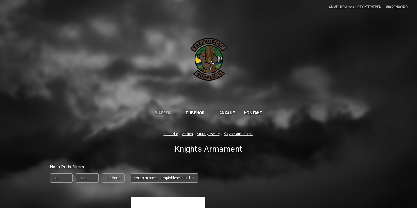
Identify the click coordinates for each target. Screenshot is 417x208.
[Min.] (61, 178)
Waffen (165, 113)
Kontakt (253, 113)
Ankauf (227, 113)
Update (113, 178)
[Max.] (87, 178)
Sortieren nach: (146, 177)
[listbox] (179, 178)
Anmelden (338, 7)
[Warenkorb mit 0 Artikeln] (397, 7)
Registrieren (369, 7)
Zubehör (197, 113)
